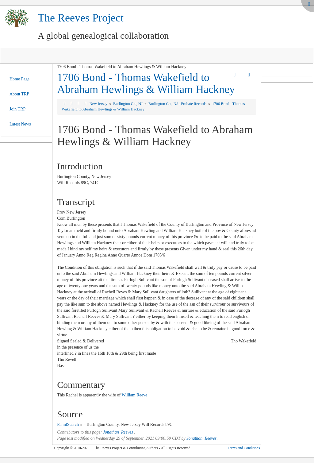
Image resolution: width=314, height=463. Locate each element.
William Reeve (134, 395)
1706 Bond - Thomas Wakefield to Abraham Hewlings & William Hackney (146, 83)
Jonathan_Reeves (118, 432)
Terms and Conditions (244, 448)
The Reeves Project (81, 18)
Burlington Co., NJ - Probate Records (177, 104)
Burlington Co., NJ (128, 104)
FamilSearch (68, 424)
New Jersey (99, 104)
